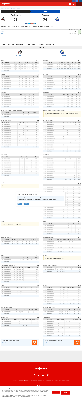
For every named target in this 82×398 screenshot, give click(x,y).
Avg (25, 62)
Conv (25, 287)
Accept (55, 392)
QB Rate (36, 62)
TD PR (30, 319)
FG (24, 309)
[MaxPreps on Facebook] (73, 1)
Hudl (4, 342)
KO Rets (14, 267)
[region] (41, 392)
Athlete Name (6, 62)
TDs (17, 287)
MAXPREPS (4, 0)
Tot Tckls (73, 185)
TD (27, 62)
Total (36, 122)
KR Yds (37, 267)
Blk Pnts (32, 239)
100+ (33, 76)
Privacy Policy (34, 380)
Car (19, 76)
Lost (28, 112)
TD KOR (33, 319)
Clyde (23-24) (19, 56)
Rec (21, 94)
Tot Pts (36, 287)
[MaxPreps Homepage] (41, 368)
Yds (19, 62)
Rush (20, 122)
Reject (65, 392)
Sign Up (26, 203)
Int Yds (15, 239)
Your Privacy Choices (59, 380)
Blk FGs (36, 239)
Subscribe (27, 380)
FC (34, 267)
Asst (68, 185)
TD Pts (21, 287)
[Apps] (70, 4)
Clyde (15, 11)
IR (33, 122)
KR (27, 122)
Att (16, 62)
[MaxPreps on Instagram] (80, 1)
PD (19, 239)
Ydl (73, 223)
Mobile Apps (21, 380)
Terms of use (41, 380)
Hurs (78, 223)
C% (22, 62)
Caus (29, 239)
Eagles (45, 15)
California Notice (49, 380)
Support (67, 380)
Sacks (68, 223)
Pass (27, 156)
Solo (63, 185)
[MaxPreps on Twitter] (76, 1)
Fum (23, 112)
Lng (32, 62)
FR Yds (26, 239)
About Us (15, 380)
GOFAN (9, 0)
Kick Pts (31, 287)
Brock (45, 11)
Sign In (19, 203)
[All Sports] (50, 4)
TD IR (27, 319)
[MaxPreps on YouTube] (43, 375)
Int (29, 62)
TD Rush (15, 319)
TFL (79, 185)
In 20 (36, 257)
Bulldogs (16, 15)
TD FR (23, 319)
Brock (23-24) (62, 56)
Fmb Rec (22, 239)
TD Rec (19, 319)
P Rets (25, 267)
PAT (16, 309)
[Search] (74, 4)
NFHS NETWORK (15, 0)
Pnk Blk (34, 112)
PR (30, 122)
